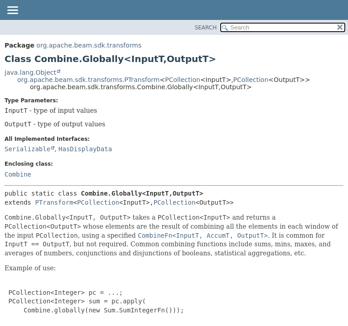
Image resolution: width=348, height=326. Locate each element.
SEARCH (206, 27)
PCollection (182, 79)
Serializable (27, 149)
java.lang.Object (30, 72)
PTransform (54, 202)
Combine (18, 174)
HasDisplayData (85, 149)
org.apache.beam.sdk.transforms (88, 45)
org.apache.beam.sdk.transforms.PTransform (88, 79)
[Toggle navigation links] (12, 11)
